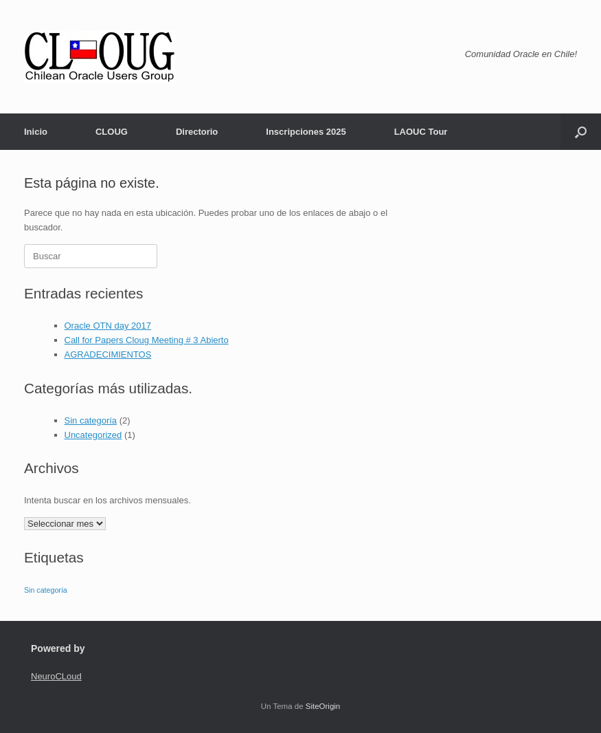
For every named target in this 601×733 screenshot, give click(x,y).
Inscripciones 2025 (305, 132)
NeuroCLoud (56, 676)
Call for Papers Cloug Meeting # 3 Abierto (147, 340)
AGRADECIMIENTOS (108, 354)
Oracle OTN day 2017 (108, 325)
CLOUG (111, 132)
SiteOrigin (323, 706)
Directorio (197, 132)
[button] (580, 131)
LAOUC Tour (421, 132)
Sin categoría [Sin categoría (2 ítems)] (45, 590)
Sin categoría (91, 420)
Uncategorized (93, 435)
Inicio (35, 132)
